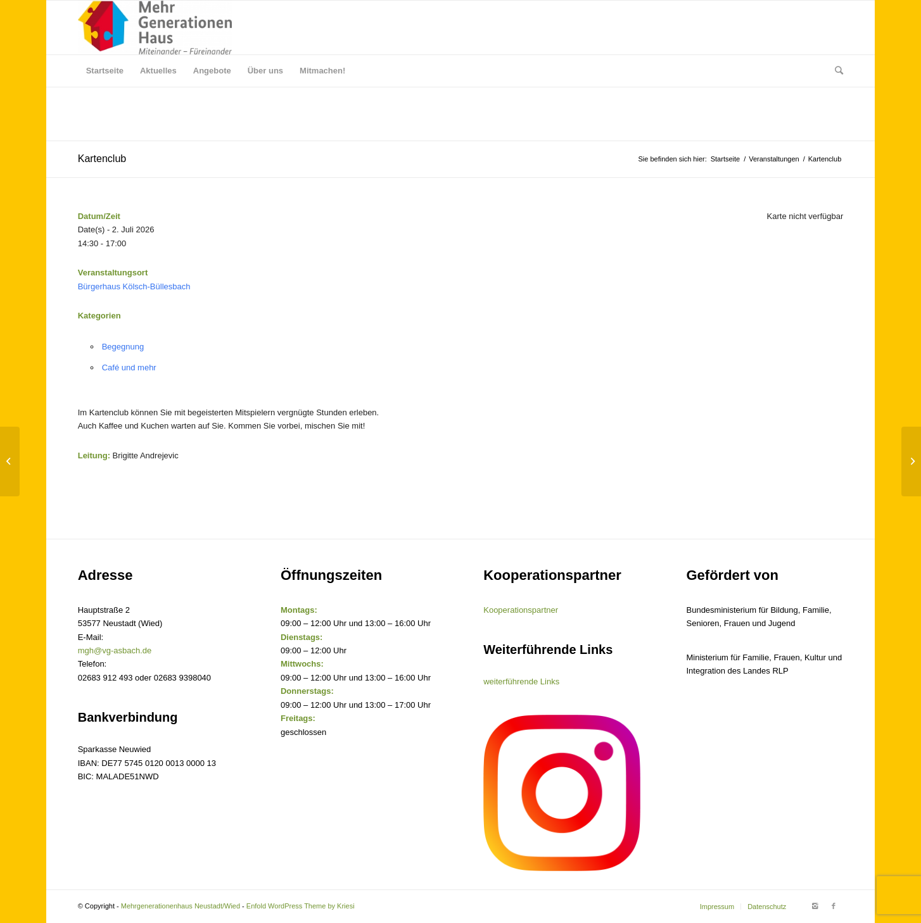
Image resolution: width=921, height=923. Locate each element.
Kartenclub (102, 158)
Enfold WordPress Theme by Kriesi (300, 906)
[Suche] (835, 71)
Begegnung (123, 346)
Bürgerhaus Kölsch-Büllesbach (134, 286)
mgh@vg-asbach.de (115, 650)
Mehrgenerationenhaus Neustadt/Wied (180, 906)
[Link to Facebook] (833, 905)
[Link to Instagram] (814, 905)
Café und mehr (129, 367)
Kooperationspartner (520, 610)
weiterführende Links (521, 681)
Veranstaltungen (774, 159)
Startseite (725, 159)
